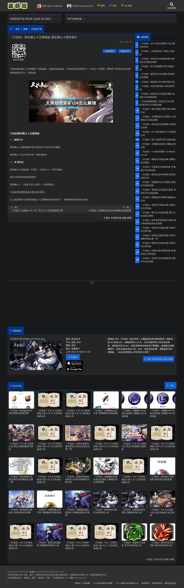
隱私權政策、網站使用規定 (164, 583)
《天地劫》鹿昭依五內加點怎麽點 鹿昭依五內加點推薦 (158, 191)
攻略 (113, 5)
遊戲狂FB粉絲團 (82, 583)
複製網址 (109, 51)
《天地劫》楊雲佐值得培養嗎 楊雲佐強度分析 (158, 176)
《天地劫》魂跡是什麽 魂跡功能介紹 (157, 81)
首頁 (17, 28)
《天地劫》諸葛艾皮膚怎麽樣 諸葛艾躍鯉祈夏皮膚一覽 (158, 237)
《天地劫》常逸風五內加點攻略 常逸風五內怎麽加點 (158, 168)
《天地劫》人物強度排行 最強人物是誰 (157, 53)
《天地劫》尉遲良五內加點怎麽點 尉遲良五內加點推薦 (157, 95)
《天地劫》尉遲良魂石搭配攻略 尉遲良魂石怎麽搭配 (158, 252)
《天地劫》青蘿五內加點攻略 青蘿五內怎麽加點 (158, 206)
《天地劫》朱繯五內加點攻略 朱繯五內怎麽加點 (158, 229)
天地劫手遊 (36, 28)
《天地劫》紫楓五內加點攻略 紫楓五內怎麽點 (158, 161)
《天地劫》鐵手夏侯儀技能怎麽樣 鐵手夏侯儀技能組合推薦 (158, 222)
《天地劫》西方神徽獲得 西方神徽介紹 (157, 68)
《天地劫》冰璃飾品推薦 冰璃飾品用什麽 (158, 145)
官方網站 (72, 357)
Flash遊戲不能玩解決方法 (127, 583)
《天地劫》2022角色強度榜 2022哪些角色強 (157, 45)
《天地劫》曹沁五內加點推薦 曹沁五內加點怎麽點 (158, 214)
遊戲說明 (145, 583)
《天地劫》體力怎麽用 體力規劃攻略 (158, 139)
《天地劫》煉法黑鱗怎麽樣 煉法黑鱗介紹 (158, 110)
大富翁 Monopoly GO (80, 6)
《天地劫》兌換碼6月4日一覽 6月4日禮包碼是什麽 (39, 209)
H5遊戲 (126, 5)
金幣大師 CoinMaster (50, 6)
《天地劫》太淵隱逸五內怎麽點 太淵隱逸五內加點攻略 (158, 118)
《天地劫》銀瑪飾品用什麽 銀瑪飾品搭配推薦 (102, 209)
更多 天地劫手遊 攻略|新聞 (118, 217)
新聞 (101, 5)
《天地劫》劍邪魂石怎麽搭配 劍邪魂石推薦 (158, 126)
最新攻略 (17, 385)
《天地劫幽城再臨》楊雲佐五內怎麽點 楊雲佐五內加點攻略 (157, 103)
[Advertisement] (92, 304)
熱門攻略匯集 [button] (76, 18)
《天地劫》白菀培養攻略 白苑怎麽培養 (157, 88)
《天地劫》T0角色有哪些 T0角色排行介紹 (158, 153)
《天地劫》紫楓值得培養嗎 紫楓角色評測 (158, 199)
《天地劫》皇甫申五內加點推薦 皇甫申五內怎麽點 (158, 260)
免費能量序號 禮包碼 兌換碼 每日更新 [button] (32, 18)
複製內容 (125, 51)
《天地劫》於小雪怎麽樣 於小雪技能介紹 (158, 133)
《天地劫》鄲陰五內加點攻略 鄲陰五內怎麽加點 (158, 244)
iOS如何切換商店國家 (103, 583)
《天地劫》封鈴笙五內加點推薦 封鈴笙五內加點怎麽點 (157, 60)
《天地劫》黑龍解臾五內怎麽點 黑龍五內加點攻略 (158, 184)
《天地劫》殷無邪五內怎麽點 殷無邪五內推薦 (157, 75)
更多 (170, 385)
